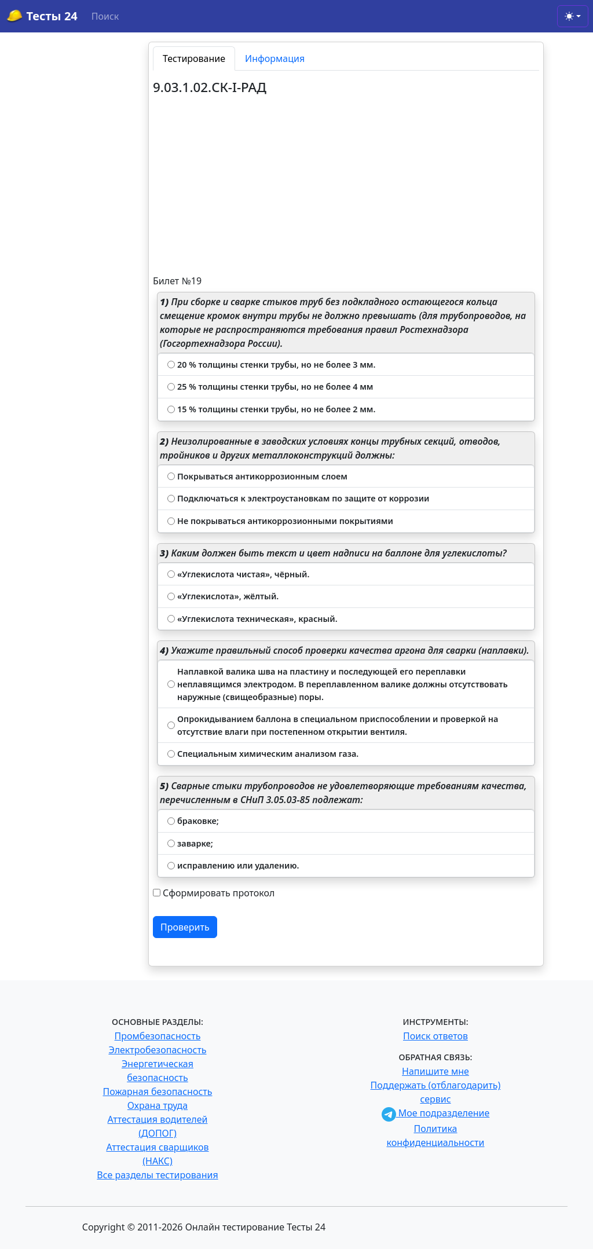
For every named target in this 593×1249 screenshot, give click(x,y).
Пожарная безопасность (157, 1091)
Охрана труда (157, 1105)
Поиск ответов (435, 1036)
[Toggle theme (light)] (572, 16)
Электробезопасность (157, 1049)
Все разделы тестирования (157, 1175)
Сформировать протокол (218, 893)
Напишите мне (435, 1071)
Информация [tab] (275, 58)
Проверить (185, 927)
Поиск (105, 16)
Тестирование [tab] (194, 58)
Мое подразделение (436, 1113)
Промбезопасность (158, 1036)
